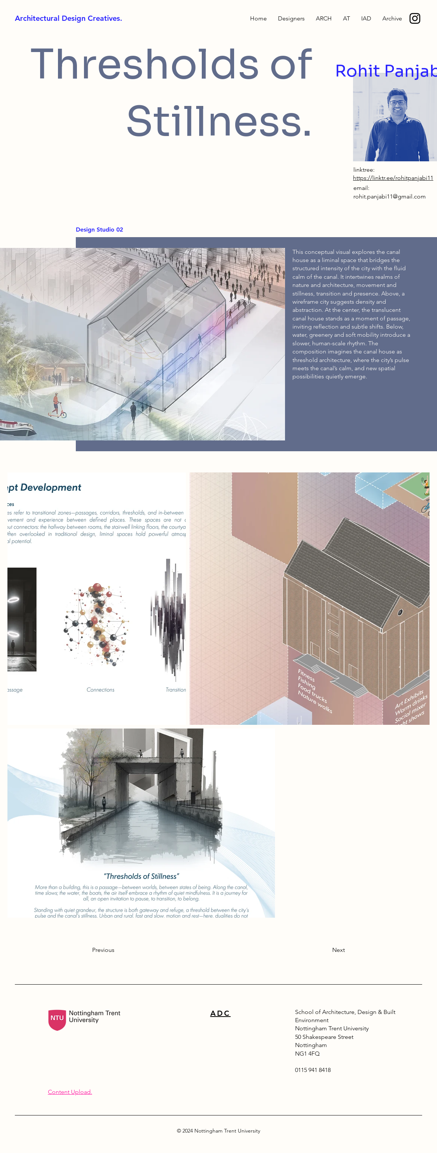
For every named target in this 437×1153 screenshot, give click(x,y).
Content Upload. (70, 1091)
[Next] (326, 950)
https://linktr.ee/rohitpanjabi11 (393, 177)
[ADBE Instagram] (415, 18)
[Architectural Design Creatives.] (90, 18)
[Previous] (116, 950)
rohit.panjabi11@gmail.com (389, 196)
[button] (392, 18)
